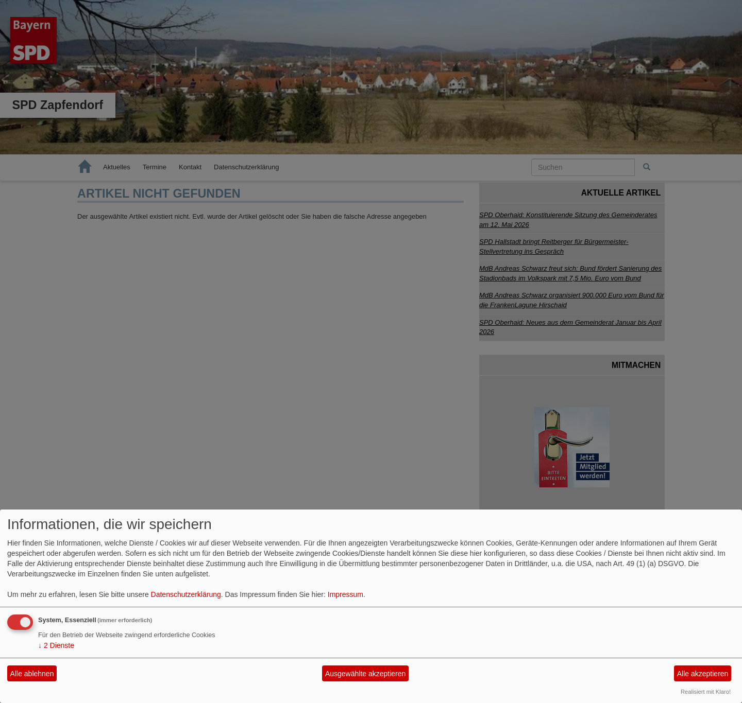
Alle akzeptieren (703, 674)
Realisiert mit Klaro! (706, 692)
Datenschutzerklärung (186, 594)
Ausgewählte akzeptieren (365, 674)
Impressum (345, 594)
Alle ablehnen (32, 674)
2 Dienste (56, 645)
